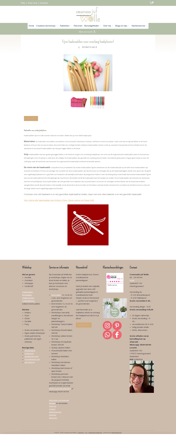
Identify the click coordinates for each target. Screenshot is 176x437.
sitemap (80, 432)
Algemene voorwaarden (59, 400)
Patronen (78, 25)
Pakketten (66, 25)
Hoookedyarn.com (32, 359)
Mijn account (87, 31)
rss (86, 432)
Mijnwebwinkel (117, 432)
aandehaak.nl (30, 350)
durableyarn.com (31, 356)
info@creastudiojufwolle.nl (60, 388)
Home (31, 25)
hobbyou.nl (29, 353)
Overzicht (31, 118)
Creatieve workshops (47, 25)
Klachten (52, 415)
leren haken (56, 295)
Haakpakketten (28, 301)
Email (132, 280)
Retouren (53, 418)
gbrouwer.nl (30, 362)
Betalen (52, 403)
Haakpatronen (28, 298)
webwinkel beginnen (95, 432)
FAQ (23, 2)
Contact (44, 2)
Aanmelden (84, 324)
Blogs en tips (122, 25)
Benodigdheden (92, 25)
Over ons (32, 2)
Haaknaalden (27, 292)
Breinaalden (27, 295)
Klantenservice (140, 25)
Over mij (108, 25)
